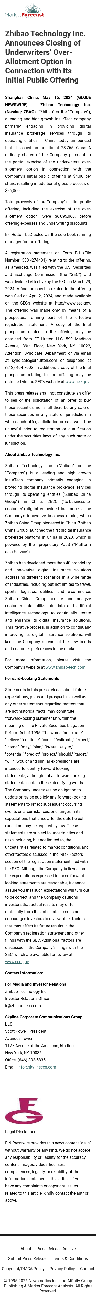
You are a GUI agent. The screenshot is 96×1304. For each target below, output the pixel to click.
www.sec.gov (17, 961)
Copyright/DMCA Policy (23, 1268)
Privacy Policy (62, 1268)
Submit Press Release (27, 1258)
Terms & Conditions (70, 1258)
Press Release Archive (56, 1248)
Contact (87, 1268)
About (25, 1248)
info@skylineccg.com (36, 1067)
